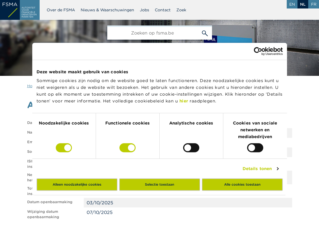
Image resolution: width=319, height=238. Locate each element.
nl (303, 4)
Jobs (144, 9)
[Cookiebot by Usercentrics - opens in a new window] (258, 51)
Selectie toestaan (159, 184)
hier (184, 101)
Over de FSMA (61, 9)
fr (313, 4)
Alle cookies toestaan (242, 184)
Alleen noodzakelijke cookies (77, 184)
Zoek (181, 9)
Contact (163, 9)
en (292, 4)
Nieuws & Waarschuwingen (107, 9)
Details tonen (257, 168)
